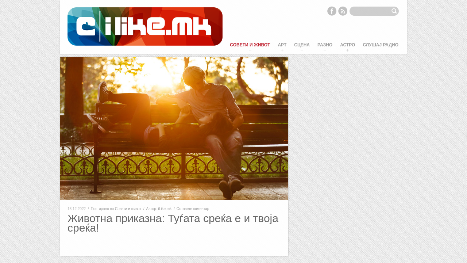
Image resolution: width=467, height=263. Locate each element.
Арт (282, 44)
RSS (343, 11)
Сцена (302, 44)
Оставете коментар (193, 209)
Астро (347, 44)
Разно (324, 44)
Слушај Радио (380, 44)
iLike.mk (164, 209)
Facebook (331, 11)
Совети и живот (250, 44)
